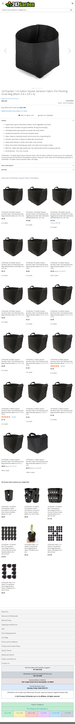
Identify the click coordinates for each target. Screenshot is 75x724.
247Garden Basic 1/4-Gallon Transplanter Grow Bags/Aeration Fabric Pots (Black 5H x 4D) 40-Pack (55, 548)
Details (3, 120)
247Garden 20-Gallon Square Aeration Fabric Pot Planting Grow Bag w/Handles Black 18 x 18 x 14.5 (12, 313)
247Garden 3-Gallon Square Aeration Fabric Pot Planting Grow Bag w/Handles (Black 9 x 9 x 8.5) (61, 410)
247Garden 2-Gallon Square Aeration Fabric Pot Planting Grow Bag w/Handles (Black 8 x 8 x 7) (12, 461)
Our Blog (4, 637)
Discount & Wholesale (9, 616)
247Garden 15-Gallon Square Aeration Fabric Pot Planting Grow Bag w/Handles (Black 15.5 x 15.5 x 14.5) (37, 314)
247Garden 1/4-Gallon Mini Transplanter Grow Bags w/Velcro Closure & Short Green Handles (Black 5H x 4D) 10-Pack (55, 511)
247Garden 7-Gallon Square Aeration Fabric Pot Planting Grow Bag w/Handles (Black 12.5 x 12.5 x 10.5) (37, 362)
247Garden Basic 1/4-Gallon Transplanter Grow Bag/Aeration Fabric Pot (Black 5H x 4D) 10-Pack (8, 586)
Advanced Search (7, 655)
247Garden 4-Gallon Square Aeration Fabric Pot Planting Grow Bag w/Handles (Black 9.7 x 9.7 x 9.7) (37, 411)
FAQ (2, 629)
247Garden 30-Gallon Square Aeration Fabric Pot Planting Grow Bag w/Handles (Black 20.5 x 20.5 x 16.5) (37, 265)
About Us (4, 612)
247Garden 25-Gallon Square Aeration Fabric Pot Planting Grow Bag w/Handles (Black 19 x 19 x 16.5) (61, 265)
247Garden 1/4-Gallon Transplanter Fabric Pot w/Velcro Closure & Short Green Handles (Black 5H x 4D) (8, 510)
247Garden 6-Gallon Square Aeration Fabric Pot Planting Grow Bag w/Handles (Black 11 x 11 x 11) (61, 361)
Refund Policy (6, 620)
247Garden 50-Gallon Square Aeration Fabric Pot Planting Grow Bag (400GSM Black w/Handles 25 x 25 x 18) (12, 265)
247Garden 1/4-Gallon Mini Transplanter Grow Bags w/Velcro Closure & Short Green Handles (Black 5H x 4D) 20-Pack (8, 549)
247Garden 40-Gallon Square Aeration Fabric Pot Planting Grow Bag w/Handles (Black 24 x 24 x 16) (12, 214)
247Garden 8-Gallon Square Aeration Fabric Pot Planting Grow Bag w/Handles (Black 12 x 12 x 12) (12, 361)
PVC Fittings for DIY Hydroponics (37, 709)
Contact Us (5, 663)
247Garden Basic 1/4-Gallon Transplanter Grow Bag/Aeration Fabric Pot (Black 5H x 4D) (32, 548)
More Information (7, 165)
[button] (5, 51)
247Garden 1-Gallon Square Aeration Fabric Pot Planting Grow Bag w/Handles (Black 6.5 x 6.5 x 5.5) (37, 462)
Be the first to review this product (9, 98)
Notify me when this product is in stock (14, 111)
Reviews (4, 170)
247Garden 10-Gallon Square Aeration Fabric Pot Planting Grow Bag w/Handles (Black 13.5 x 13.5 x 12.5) (61, 314)
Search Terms (6, 650)
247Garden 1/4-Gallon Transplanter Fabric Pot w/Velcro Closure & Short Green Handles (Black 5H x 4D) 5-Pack (32, 510)
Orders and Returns (8, 659)
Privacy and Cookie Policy (10, 646)
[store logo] (20, 4)
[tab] (37, 120)
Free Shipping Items (8, 633)
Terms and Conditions (9, 642)
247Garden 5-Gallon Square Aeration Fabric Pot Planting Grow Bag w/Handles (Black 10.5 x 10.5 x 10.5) (12, 411)
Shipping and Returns (9, 625)
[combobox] (37, 9)
